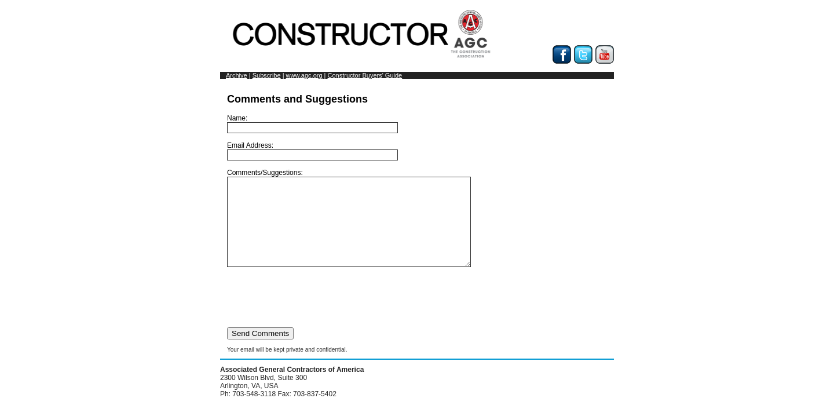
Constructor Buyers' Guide (365, 75)
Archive (236, 75)
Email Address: (312, 150)
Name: (312, 123)
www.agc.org (304, 75)
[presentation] (315, 314)
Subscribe (267, 75)
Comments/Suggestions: (363, 226)
